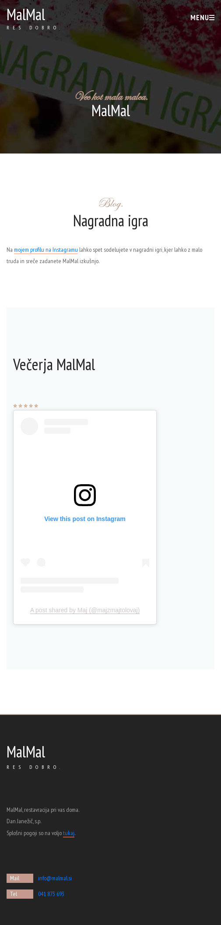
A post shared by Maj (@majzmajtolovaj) (85, 610)
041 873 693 (51, 894)
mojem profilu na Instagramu (46, 250)
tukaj (68, 833)
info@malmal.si (55, 878)
